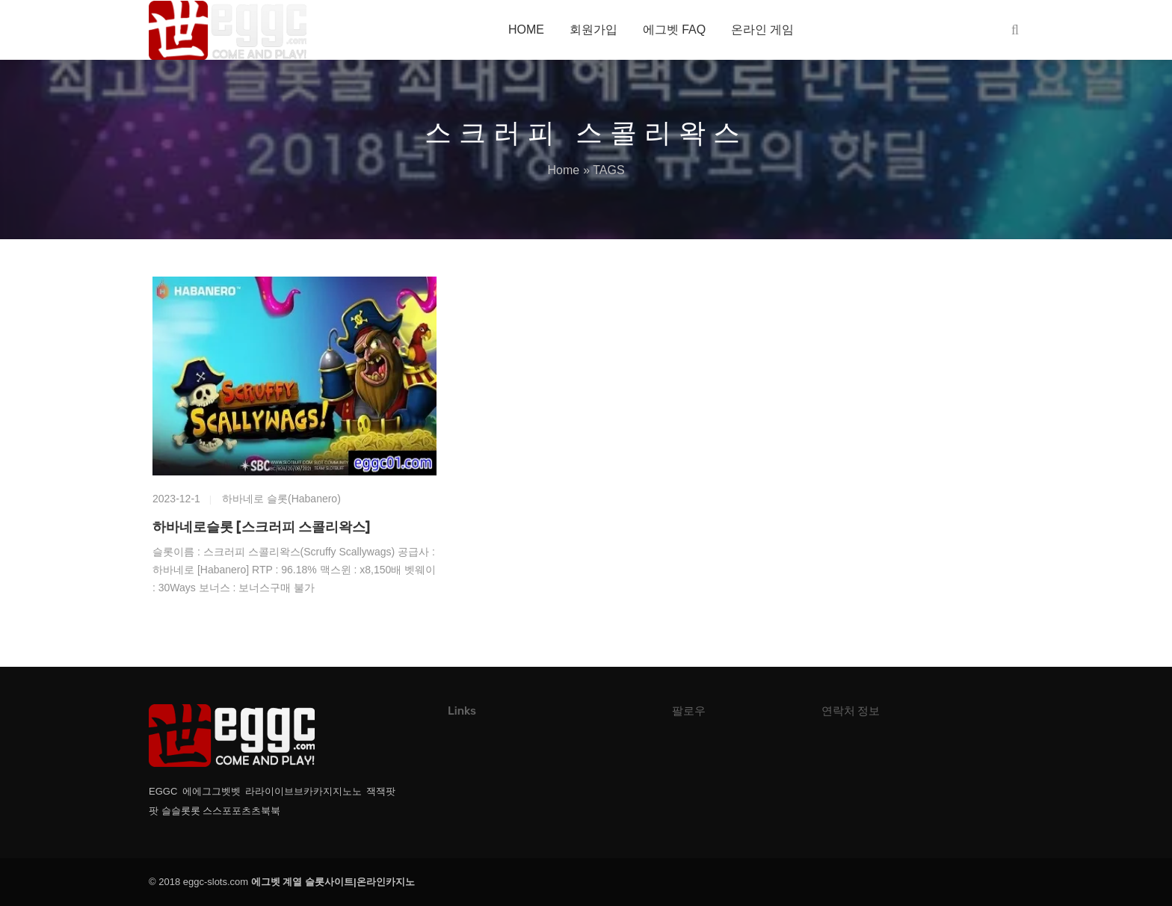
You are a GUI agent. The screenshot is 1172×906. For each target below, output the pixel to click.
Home (563, 170)
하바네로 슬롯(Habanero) (281, 499)
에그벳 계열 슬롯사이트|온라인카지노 (333, 881)
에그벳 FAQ (674, 29)
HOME (526, 29)
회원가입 (593, 29)
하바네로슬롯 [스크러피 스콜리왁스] (261, 527)
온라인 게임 (762, 29)
